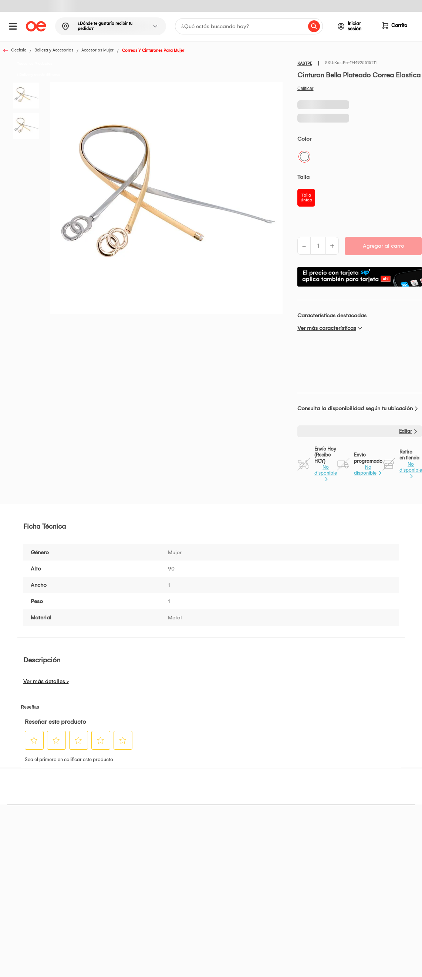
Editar (405, 431)
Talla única (306, 198)
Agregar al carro (383, 245)
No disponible (325, 470)
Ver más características (326, 328)
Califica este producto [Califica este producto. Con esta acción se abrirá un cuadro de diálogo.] (305, 88)
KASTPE (304, 63)
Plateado (304, 156)
